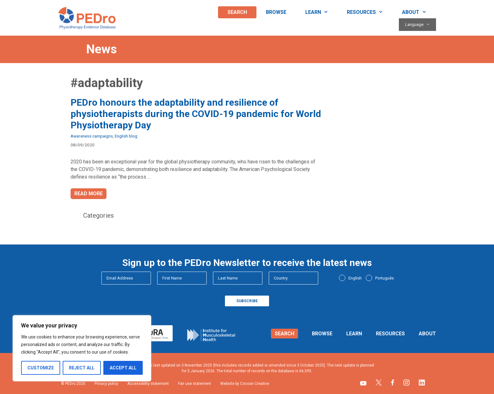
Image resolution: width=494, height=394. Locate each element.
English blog (126, 135)
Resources (370, 12)
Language (420, 24)
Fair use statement (194, 383)
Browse (276, 12)
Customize (40, 367)
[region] (82, 348)
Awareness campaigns (92, 135)
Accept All (123, 367)
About (419, 12)
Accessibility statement (148, 383)
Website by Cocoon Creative (244, 383)
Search (237, 12)
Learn (321, 12)
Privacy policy (106, 383)
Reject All (82, 367)
